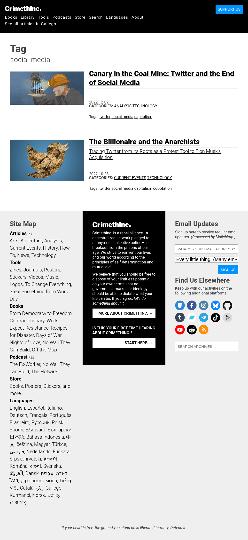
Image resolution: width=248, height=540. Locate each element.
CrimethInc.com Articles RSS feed (204, 329)
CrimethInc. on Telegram (204, 317)
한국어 (50, 459)
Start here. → (139, 343)
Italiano (54, 408)
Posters (52, 270)
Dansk (32, 473)
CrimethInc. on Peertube (227, 317)
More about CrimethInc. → (126, 313)
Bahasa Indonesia (45, 437)
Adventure (31, 241)
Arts (14, 241)
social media (122, 116)
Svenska (52, 466)
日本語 (17, 437)
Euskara (61, 451)
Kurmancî (20, 495)
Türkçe (59, 444)
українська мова (38, 481)
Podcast (18, 357)
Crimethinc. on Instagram (204, 305)
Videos (36, 277)
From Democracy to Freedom (41, 313)
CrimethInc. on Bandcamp (192, 317)
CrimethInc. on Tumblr (180, 317)
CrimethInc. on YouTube (180, 329)
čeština (24, 444)
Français (38, 415)
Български (59, 430)
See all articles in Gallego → (33, 23)
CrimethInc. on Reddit (192, 329)
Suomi (16, 430)
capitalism (143, 116)
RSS (30, 234)
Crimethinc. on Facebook (192, 305)
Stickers (18, 277)
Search (96, 17)
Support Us (229, 9)
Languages (117, 17)
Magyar (42, 444)
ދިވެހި (39, 488)
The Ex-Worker (25, 364)
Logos (16, 284)
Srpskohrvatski (25, 459)
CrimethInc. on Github (227, 305)
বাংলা (35, 466)
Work (52, 321)
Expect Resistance (29, 328)
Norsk (38, 495)
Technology (144, 106)
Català (26, 488)
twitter (105, 116)
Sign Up (228, 270)
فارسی (17, 451)
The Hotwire (44, 371)
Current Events (130, 177)
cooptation (162, 188)
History (50, 248)
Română (19, 466)
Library (28, 17)
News (23, 255)
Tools (43, 17)
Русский (40, 422)
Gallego (54, 488)
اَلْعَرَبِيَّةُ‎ (16, 473)
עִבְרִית (47, 473)
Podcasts (62, 17)
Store (80, 17)
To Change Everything (48, 284)
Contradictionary (27, 321)
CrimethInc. (23, 8)
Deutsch (18, 415)
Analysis (123, 106)
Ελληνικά (35, 430)
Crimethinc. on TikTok (215, 317)
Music (51, 277)
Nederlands (38, 451)
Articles (18, 233)
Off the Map (44, 350)
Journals (32, 270)
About (138, 17)
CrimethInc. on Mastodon (180, 305)
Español (35, 408)
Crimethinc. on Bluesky (215, 305)
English (17, 408)
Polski (58, 422)
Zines (15, 270)
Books (11, 17)
